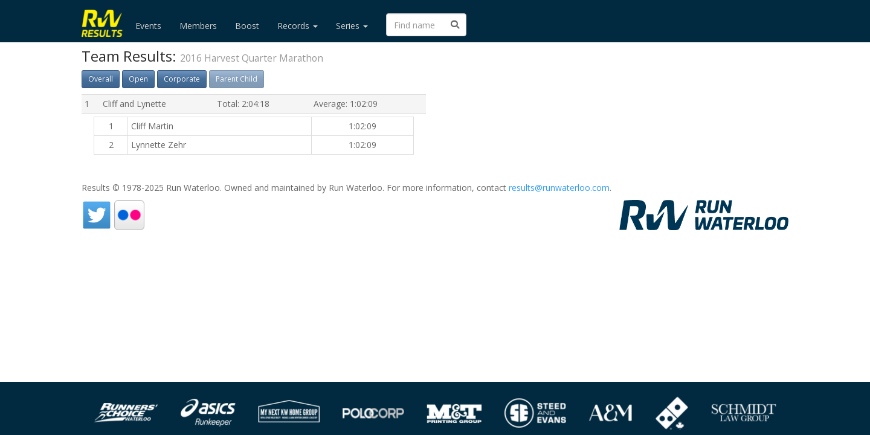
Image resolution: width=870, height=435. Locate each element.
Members (198, 25)
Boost (247, 25)
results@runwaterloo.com (559, 187)
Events (148, 25)
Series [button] (352, 25)
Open (138, 79)
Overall (100, 79)
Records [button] (297, 25)
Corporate (182, 79)
